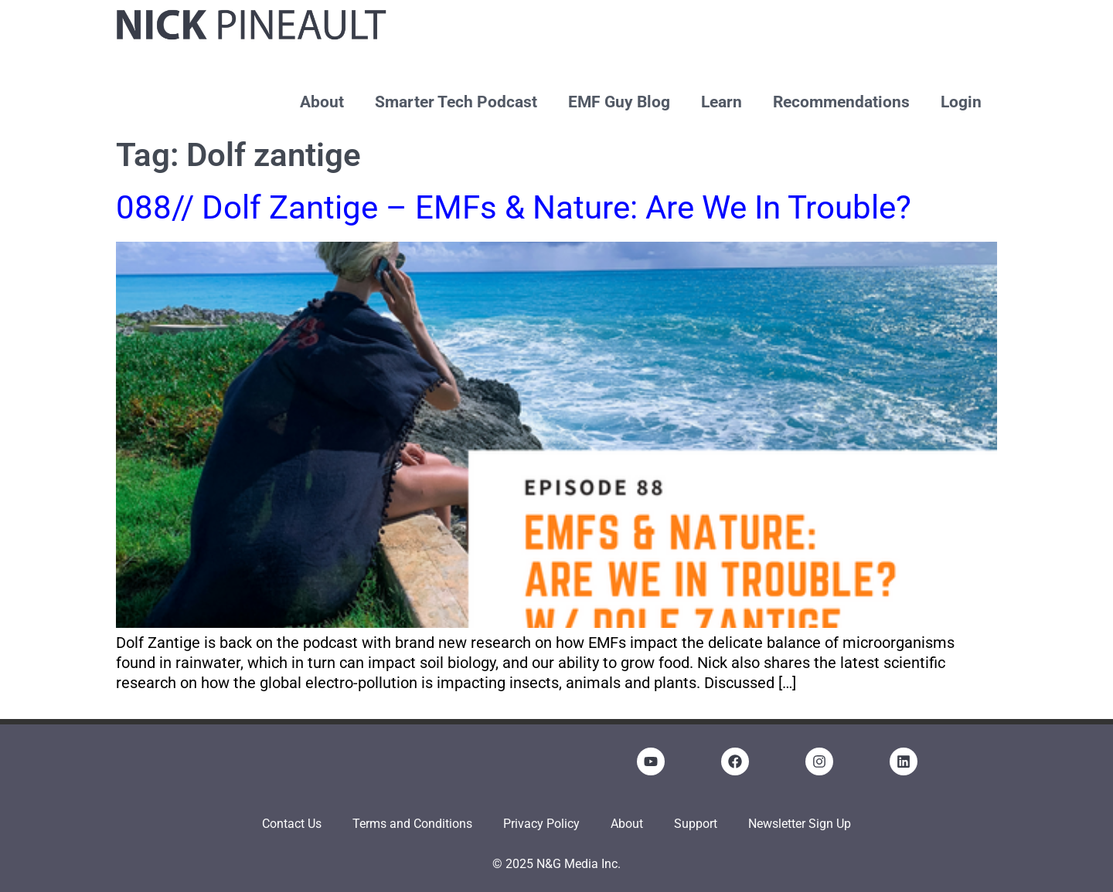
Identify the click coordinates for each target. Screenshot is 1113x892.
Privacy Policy (541, 823)
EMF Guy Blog (619, 102)
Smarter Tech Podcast (456, 102)
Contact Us (292, 823)
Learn (721, 102)
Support (695, 823)
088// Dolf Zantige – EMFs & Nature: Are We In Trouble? (513, 207)
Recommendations (841, 102)
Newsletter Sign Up (799, 823)
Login (961, 102)
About (322, 102)
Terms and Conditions (412, 823)
